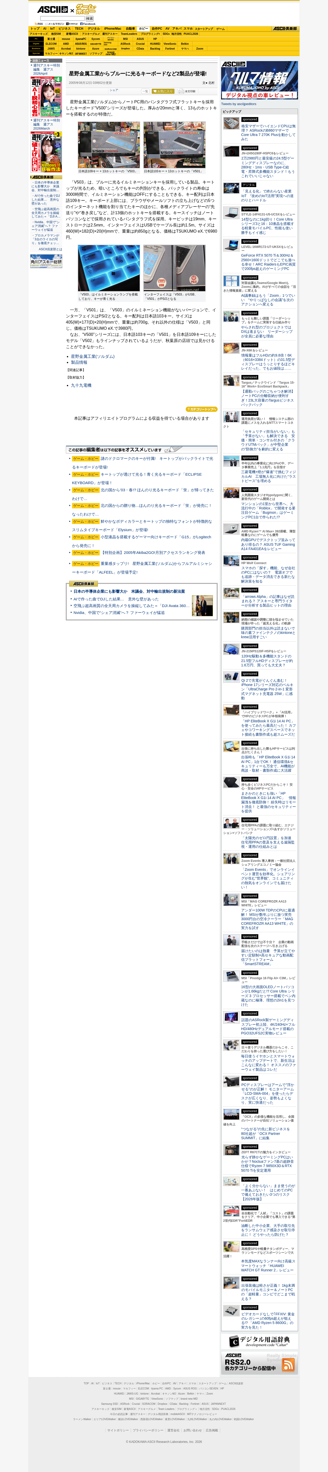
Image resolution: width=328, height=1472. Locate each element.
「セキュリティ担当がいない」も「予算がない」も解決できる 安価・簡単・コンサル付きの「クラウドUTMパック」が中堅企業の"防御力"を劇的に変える (268, 440)
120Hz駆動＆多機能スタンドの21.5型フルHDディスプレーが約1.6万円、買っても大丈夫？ (267, 660)
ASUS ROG (81, 43)
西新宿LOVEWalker (151, 1419)
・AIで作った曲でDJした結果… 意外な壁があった (46, 199)
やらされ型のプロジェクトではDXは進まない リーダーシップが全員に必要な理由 (267, 331)
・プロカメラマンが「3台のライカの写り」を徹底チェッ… (45, 239)
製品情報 (79, 362)
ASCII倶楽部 (285, 28)
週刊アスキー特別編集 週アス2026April (46, 69)
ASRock (125, 43)
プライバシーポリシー (148, 1430)
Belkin (185, 43)
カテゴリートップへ (202, 409)
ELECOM (51, 43)
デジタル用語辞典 (158, 1414)
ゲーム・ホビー (86, 9)
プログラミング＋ (187, 1409)
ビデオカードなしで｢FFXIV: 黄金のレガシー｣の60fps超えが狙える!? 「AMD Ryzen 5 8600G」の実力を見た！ (268, 1320)
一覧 (145, 91)
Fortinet (170, 48)
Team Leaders (166, 1409)
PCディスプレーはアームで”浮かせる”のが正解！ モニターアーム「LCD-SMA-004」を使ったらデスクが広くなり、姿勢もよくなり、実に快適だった (267, 1093)
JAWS (51, 48)
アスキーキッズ (39, 33)
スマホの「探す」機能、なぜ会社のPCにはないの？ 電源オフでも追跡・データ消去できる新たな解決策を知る (268, 574)
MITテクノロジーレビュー (202, 1414)
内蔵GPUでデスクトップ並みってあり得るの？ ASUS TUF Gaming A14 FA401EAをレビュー (268, 544)
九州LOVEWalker (197, 1419)
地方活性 (176, 33)
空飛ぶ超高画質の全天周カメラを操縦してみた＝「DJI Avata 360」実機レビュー (143, 605)
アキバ (176, 28)
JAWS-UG (132, 1393)
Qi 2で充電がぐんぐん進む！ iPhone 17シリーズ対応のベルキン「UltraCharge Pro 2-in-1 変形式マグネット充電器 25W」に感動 (267, 689)
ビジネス (64, 28)
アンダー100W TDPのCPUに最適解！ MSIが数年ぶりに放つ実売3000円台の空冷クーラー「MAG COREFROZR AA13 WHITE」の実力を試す (268, 919)
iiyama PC (157, 1388)
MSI (125, 39)
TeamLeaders (129, 33)
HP (155, 39)
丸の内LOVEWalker (220, 1419)
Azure (95, 48)
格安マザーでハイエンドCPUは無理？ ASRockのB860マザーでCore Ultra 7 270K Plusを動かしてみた (268, 132)
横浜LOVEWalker (128, 1419)
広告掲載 (212, 1430)
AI (44, 28)
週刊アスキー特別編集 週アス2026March (46, 124)
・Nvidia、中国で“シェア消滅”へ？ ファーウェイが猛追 (46, 226)
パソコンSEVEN (110, 39)
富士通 (51, 39)
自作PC (157, 28)
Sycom (95, 39)
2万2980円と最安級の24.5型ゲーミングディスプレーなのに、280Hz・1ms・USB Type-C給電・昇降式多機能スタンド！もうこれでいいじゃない (268, 167)
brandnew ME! (111, 53)
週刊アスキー (110, 33)
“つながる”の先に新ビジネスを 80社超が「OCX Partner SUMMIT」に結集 (267, 1133)
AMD (66, 43)
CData (140, 48)
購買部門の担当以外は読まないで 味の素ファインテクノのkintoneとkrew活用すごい (270, 632)
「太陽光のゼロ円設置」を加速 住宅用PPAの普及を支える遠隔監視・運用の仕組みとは (268, 842)
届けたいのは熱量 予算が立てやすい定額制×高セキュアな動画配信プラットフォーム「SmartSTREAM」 (268, 957)
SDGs (166, 33)
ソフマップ (95, 53)
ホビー (143, 28)
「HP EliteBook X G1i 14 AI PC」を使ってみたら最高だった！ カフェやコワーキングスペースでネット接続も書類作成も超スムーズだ (268, 727)
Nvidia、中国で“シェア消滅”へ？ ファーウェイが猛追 (119, 612)
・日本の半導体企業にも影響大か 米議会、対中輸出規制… (45, 186)
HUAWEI (155, 43)
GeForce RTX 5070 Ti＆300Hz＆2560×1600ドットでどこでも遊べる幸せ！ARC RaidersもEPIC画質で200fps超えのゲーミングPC (268, 262)
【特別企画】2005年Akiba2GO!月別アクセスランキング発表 (153, 552)
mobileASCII (178, 1414)
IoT (52, 28)
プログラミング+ (150, 33)
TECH (79, 28)
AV (168, 28)
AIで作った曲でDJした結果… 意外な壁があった (116, 599)
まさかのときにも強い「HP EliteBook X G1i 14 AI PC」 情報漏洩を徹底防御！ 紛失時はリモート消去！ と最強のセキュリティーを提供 (268, 802)
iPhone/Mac (112, 28)
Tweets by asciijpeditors (238, 104)
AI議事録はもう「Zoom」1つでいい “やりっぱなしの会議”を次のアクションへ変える (268, 299)
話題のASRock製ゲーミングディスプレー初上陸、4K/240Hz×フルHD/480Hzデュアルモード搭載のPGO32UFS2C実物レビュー (268, 1026)
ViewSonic (170, 43)
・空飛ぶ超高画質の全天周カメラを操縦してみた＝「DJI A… (46, 213)
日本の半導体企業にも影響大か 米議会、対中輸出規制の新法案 (129, 591)
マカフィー (51, 53)
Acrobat (66, 48)
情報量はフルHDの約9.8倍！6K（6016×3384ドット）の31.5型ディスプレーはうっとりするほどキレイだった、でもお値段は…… (268, 362)
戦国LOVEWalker (244, 1419)
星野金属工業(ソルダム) (93, 356)
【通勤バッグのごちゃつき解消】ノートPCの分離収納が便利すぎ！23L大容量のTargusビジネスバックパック (268, 398)
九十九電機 (81, 385)
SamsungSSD (107, 43)
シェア (114, 90)
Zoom (199, 48)
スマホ (188, 28)
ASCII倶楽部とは (50, 249)
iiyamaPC (81, 39)
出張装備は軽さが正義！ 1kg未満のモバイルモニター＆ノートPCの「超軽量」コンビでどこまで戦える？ (268, 1292)
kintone (81, 48)
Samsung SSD (109, 1403)
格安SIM (56, 33)
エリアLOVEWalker (105, 1419)
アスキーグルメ (91, 33)
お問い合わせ (192, 1430)
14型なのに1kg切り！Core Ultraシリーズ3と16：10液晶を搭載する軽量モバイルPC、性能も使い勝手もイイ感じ (267, 226)
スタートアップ (204, 28)
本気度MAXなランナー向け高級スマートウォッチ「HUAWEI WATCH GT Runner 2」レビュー (268, 1265)
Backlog (155, 48)
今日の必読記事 (119, 1414)
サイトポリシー (118, 1430)
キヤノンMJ (66, 53)
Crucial (140, 43)
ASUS (140, 39)
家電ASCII (72, 33)
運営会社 (173, 1430)
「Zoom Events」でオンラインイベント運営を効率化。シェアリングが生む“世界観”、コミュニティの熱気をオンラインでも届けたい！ (268, 878)
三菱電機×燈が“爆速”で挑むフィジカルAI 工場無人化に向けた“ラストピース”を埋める (268, 476)
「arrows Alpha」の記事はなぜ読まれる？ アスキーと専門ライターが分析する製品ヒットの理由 (267, 601)
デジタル (94, 28)
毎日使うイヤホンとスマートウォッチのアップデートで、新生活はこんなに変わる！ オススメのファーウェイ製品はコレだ (268, 1062)
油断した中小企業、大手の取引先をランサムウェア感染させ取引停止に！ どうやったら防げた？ (268, 1230)
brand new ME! (189, 1398)
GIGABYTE (95, 44)
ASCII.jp (52, 9)
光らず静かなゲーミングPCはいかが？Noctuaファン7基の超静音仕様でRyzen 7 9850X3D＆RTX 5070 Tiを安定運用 (267, 1163)
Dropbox (125, 48)
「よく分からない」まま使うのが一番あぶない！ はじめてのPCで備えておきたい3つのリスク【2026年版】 (268, 1192)
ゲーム (220, 28)
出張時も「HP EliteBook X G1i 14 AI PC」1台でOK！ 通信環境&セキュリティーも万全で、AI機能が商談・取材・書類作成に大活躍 (268, 763)
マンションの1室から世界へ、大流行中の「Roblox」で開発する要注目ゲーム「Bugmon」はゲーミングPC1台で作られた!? (268, 510)
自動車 (130, 28)
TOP (86, 1383)
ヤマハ (185, 48)
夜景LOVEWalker (175, 1419)
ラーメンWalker (82, 1419)
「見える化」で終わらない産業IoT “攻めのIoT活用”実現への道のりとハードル (267, 195)
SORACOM (149, 1403)
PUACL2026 (191, 33)
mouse (66, 39)
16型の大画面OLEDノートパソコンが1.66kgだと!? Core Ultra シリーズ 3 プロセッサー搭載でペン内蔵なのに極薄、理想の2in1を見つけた (268, 996)
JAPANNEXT (81, 53)
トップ (34, 28)
